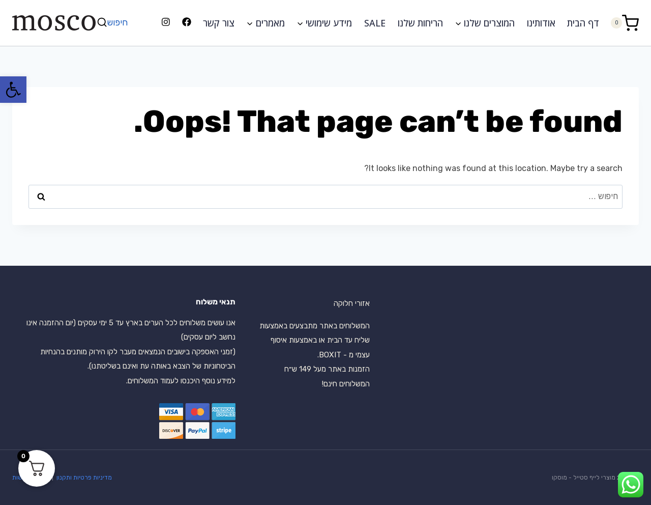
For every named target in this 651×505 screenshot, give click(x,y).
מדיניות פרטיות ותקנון (83, 477)
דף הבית (583, 23)
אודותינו (541, 23)
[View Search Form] (113, 23)
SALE (375, 23)
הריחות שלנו (420, 23)
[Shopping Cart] (624, 23)
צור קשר (218, 23)
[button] (13, 89)
